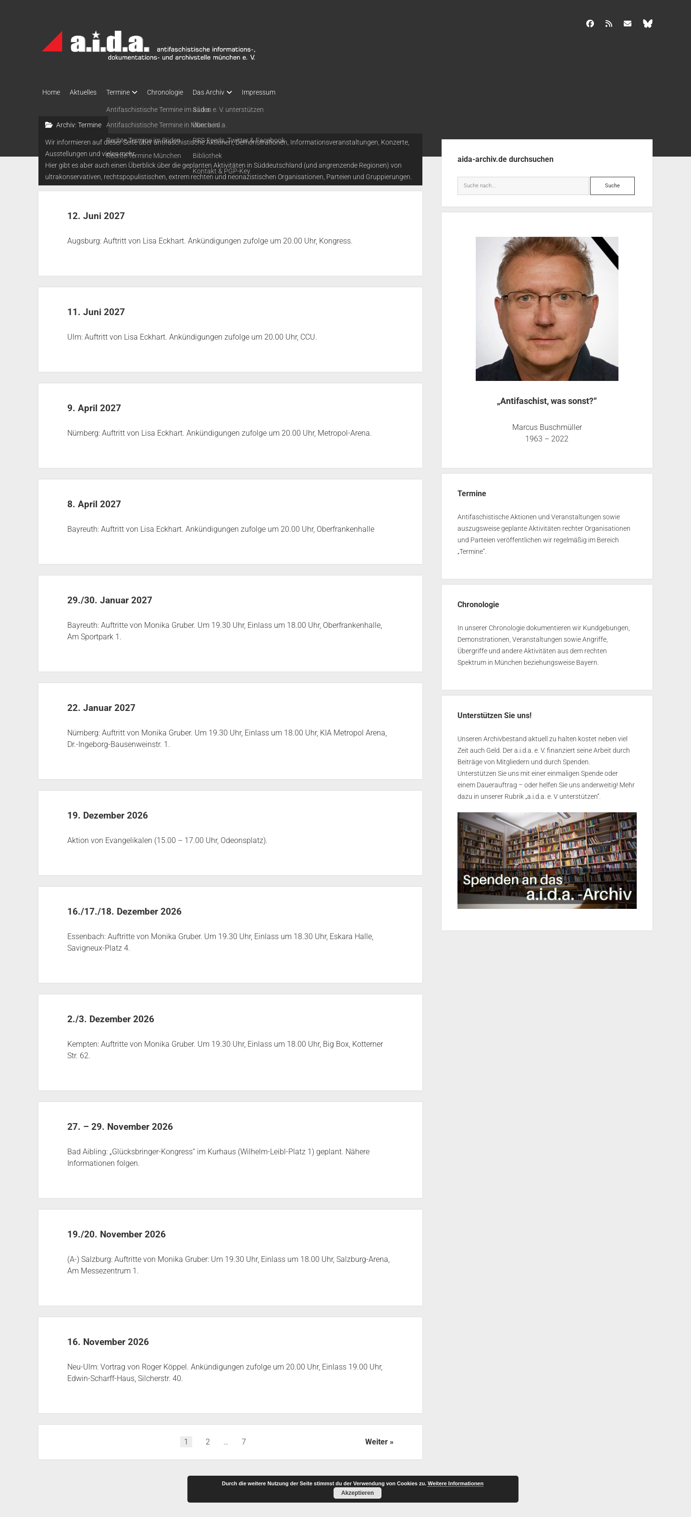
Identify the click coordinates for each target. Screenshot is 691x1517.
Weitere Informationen (455, 1483)
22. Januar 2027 (116, 703)
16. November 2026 (126, 1338)
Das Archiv (228, 92)
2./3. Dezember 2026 (130, 1015)
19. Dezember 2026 (126, 811)
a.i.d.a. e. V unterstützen (562, 793)
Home (51, 92)
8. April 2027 (106, 500)
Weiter (376, 1439)
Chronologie (179, 92)
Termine (127, 92)
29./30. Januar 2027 (128, 596)
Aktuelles (87, 92)
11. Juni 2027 (108, 308)
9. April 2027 (106, 404)
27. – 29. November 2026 (144, 1122)
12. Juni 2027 (108, 212)
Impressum (282, 92)
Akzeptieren (357, 1493)
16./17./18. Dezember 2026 (150, 907)
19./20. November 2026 (138, 1230)
